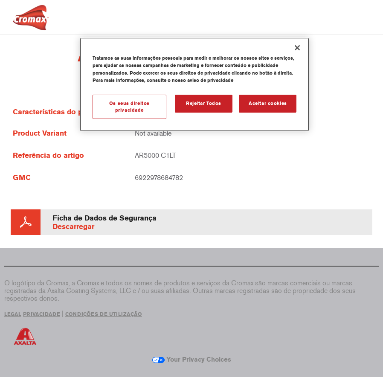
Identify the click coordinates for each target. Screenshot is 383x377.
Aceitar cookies (268, 103)
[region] (195, 84)
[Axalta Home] (31, 24)
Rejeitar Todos (203, 103)
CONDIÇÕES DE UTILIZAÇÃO (103, 314)
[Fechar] (297, 47)
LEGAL (12, 314)
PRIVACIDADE (41, 314)
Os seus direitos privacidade (129, 106)
